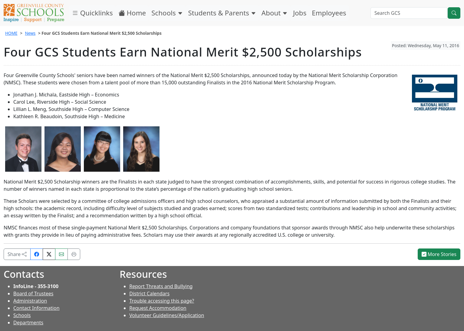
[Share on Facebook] (36, 254)
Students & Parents (222, 13)
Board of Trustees (33, 293)
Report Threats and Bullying (161, 286)
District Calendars (149, 293)
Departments (28, 322)
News (30, 33)
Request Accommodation (157, 308)
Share (17, 254)
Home (132, 13)
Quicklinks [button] (92, 13)
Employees (329, 13)
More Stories (439, 254)
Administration (30, 300)
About (275, 13)
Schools (167, 13)
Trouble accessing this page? (161, 300)
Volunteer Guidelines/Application (166, 315)
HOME (11, 33)
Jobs (299, 13)
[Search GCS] (409, 13)
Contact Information (36, 308)
